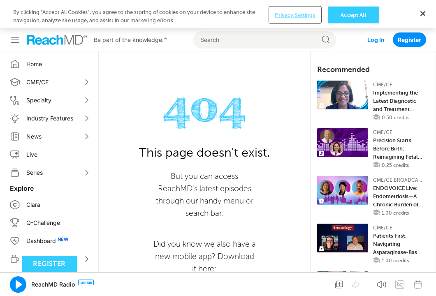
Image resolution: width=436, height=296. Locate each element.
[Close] (423, 282)
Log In (376, 11)
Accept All (353, 283)
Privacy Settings (295, 283)
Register (409, 11)
